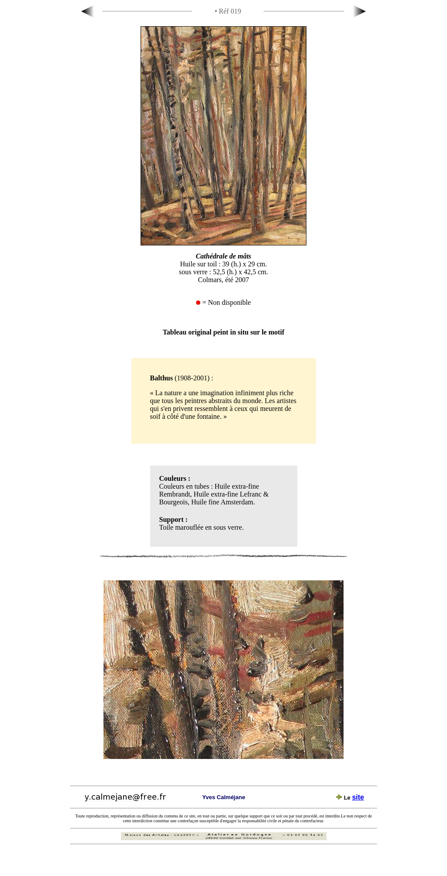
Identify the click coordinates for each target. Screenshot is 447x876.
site (358, 797)
